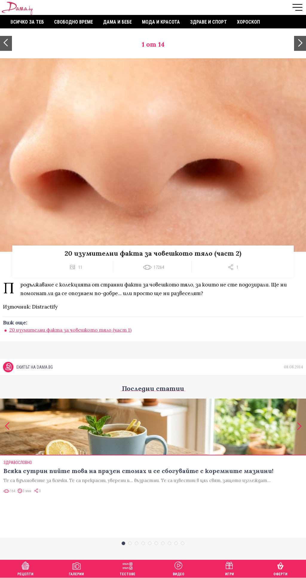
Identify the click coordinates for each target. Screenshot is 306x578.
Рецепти (25, 568)
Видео (178, 568)
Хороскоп (248, 22)
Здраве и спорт (208, 22)
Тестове (127, 568)
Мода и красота (161, 22)
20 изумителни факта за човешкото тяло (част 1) (70, 330)
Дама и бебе (117, 22)
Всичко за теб (27, 22)
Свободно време (73, 22)
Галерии (76, 568)
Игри (229, 568)
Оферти (280, 568)
